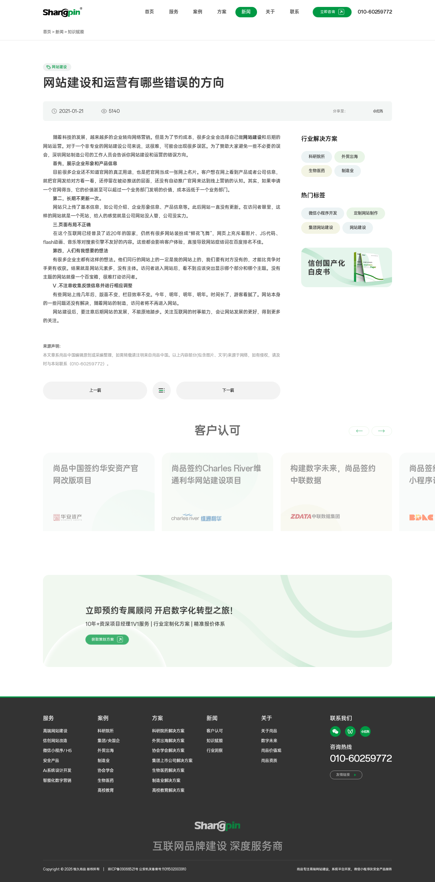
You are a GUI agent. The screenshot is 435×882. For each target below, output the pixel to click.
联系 (294, 12)
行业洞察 (215, 750)
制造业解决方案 (166, 780)
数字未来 (269, 740)
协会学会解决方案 (168, 750)
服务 (173, 12)
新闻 (246, 12)
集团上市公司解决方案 (172, 760)
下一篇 (228, 392)
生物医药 (317, 172)
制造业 (348, 172)
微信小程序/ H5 (57, 750)
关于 (270, 12)
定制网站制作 (366, 214)
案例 (197, 12)
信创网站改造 (55, 740)
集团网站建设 (321, 228)
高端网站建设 (55, 731)
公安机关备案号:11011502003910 (162, 869)
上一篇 (95, 392)
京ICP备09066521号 (123, 869)
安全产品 (51, 760)
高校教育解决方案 (168, 790)
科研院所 (317, 157)
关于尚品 (269, 731)
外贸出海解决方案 (168, 740)
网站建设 (358, 228)
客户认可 (215, 731)
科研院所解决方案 (168, 731)
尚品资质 (269, 760)
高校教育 (105, 790)
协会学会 (105, 770)
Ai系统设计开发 (57, 770)
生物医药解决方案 (168, 770)
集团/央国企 (108, 740)
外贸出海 (350, 157)
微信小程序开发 (323, 214)
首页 (149, 12)
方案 (221, 12)
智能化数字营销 (57, 780)
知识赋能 (76, 32)
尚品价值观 (271, 750)
